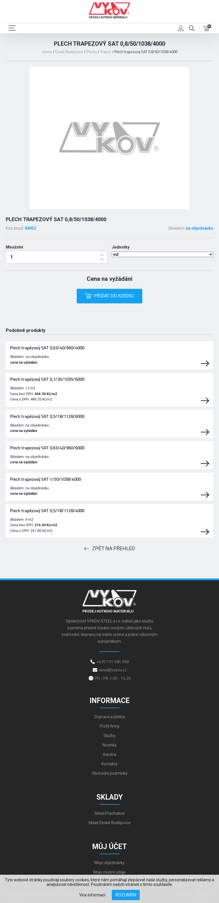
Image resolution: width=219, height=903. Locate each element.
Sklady (109, 797)
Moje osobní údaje (109, 872)
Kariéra (109, 754)
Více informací (92, 895)
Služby (109, 735)
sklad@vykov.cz (113, 670)
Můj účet (109, 846)
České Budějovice (69, 52)
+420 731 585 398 (112, 661)
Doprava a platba (109, 716)
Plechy (91, 52)
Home (47, 52)
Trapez (105, 52)
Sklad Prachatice (109, 813)
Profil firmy (109, 726)
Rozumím (125, 895)
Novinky (110, 745)
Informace (110, 700)
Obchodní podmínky (109, 773)
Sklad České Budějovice (109, 822)
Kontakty (109, 764)
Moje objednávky (109, 862)
